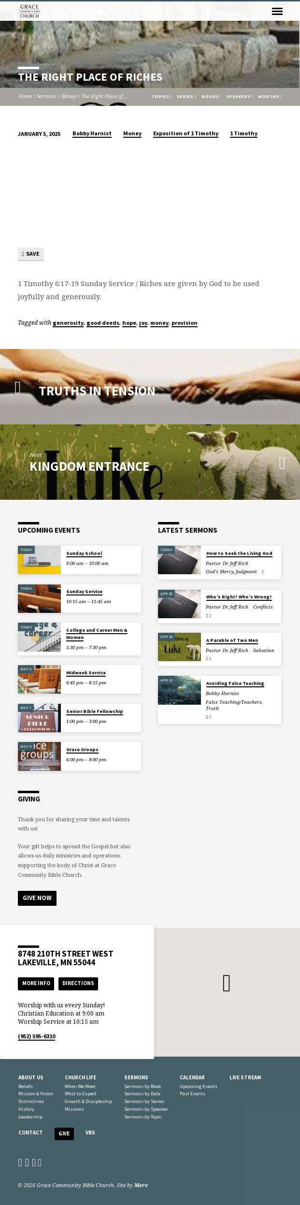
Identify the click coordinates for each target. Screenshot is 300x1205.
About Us (30, 1077)
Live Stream (245, 1077)
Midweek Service (86, 672)
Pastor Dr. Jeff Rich (227, 563)
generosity (68, 322)
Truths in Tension (97, 391)
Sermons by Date (142, 1093)
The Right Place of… (104, 96)
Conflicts (263, 607)
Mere (141, 1185)
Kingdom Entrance (89, 466)
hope (129, 322)
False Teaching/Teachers (234, 702)
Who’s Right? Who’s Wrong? (239, 597)
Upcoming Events (198, 1086)
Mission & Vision (35, 1093)
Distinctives (31, 1101)
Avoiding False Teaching (235, 683)
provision (184, 322)
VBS (90, 1132)
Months (270, 96)
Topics (161, 96)
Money (68, 96)
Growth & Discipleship (88, 1101)
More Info (36, 983)
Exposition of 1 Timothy (185, 133)
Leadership (30, 1117)
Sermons (47, 96)
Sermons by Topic (142, 1117)
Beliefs (25, 1086)
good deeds (102, 322)
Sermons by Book (142, 1086)
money (159, 322)
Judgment (246, 571)
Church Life (80, 1077)
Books (211, 96)
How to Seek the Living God (239, 553)
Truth (212, 709)
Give (64, 1133)
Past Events (192, 1093)
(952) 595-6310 (36, 1036)
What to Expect (81, 1093)
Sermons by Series (144, 1101)
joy (143, 322)
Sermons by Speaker (146, 1109)
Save (31, 254)
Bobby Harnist (92, 133)
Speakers (239, 96)
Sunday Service (84, 592)
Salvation (263, 650)
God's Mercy (219, 571)
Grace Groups (82, 749)
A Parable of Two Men (232, 640)
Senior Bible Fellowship (94, 711)
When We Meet (80, 1086)
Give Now (37, 898)
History (26, 1109)
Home (25, 96)
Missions (74, 1109)
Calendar (192, 1077)
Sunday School (84, 553)
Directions (78, 983)
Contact (30, 1132)
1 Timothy (243, 133)
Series (186, 96)
